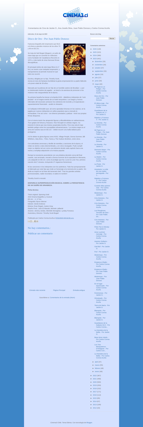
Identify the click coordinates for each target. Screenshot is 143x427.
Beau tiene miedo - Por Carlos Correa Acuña (101, 339)
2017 (95, 392)
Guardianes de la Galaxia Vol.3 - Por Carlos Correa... (102, 325)
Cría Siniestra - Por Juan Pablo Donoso (101, 222)
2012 (95, 408)
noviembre (99, 65)
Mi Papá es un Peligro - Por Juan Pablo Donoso (101, 132)
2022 (95, 375)
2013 (95, 404)
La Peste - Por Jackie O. (99, 165)
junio (97, 81)
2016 (95, 395)
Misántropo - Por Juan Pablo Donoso (100, 278)
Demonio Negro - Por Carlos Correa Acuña (102, 152)
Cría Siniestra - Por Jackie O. (101, 199)
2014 (95, 401)
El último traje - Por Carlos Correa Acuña (101, 105)
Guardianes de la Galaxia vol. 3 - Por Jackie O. (100, 112)
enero (97, 371)
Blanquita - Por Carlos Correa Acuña (100, 312)
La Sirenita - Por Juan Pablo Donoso (100, 139)
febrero (98, 368)
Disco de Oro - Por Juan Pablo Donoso (101, 98)
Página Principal (59, 290)
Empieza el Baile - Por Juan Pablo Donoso (101, 271)
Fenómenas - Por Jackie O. (100, 294)
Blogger (89, 422)
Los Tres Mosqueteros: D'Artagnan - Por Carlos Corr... (101, 348)
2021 (95, 379)
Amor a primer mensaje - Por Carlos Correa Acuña (100, 235)
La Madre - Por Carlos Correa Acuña (100, 159)
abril (97, 362)
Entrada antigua (79, 290)
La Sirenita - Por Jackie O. (100, 145)
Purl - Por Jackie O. (101, 252)
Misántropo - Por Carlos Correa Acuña (100, 257)
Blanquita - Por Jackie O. (99, 319)
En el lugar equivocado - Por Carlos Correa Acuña (101, 287)
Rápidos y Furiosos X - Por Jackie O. (101, 119)
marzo (97, 365)
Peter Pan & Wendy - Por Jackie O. (102, 228)
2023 (95, 58)
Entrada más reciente (37, 290)
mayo (97, 84)
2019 (95, 385)
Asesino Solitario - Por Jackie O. (101, 242)
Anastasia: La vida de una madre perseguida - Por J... (101, 172)
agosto (97, 74)
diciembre (99, 61)
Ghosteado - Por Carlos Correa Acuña (100, 300)
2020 (95, 382)
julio (96, 77)
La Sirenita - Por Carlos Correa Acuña (100, 125)
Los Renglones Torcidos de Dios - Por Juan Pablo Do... (101, 213)
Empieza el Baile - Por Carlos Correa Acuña (101, 264)
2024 (95, 55)
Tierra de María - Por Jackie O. (102, 306)
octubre (98, 68)
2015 (95, 398)
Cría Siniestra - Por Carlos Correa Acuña (101, 205)
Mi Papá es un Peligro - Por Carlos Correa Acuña (100, 90)
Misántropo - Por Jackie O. (100, 194)
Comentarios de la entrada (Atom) (62, 297)
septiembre (99, 71)
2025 (95, 52)
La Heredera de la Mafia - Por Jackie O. (101, 332)
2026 (95, 49)
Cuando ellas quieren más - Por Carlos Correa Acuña (102, 188)
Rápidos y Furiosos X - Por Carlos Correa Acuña (101, 180)
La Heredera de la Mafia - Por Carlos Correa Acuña (101, 356)
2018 (95, 388)
